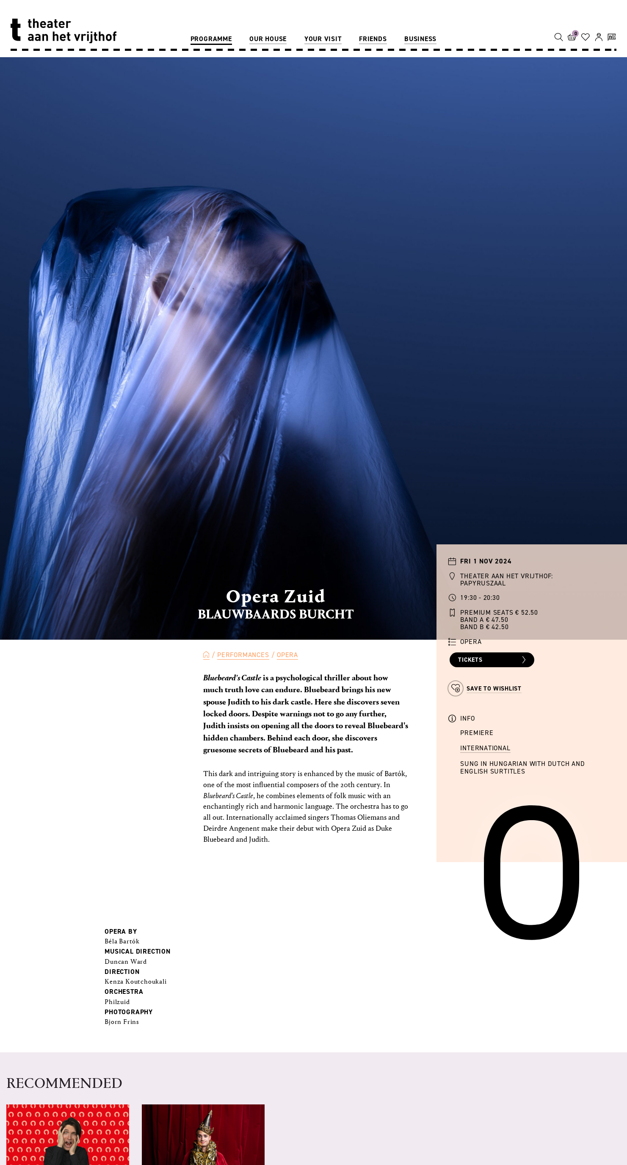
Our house (268, 38)
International (485, 747)
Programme (211, 38)
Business (420, 38)
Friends (373, 38)
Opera (287, 654)
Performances (243, 654)
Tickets (493, 660)
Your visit (323, 38)
